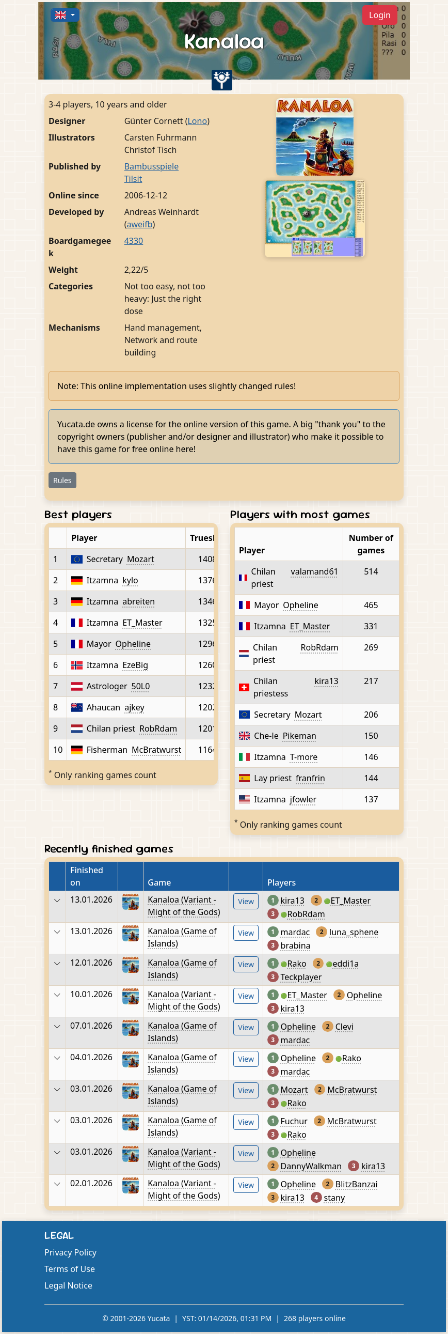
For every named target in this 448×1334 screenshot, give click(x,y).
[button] (65, 15)
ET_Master (142, 622)
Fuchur (294, 1121)
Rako (297, 963)
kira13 (327, 681)
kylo (130, 580)
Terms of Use (69, 1269)
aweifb (139, 224)
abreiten (138, 601)
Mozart (140, 559)
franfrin (310, 778)
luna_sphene (353, 932)
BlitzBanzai (356, 1184)
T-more (303, 757)
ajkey (134, 707)
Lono (197, 121)
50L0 (141, 686)
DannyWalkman (311, 1166)
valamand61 (315, 571)
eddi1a (345, 963)
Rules (62, 480)
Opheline (133, 643)
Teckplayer (301, 977)
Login (380, 15)
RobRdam (158, 728)
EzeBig (135, 665)
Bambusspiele (151, 166)
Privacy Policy (70, 1252)
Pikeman (299, 735)
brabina (296, 945)
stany (334, 1197)
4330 (133, 240)
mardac (295, 932)
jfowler (303, 799)
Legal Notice (68, 1285)
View (246, 901)
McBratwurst (156, 749)
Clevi (344, 1026)
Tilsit (133, 178)
